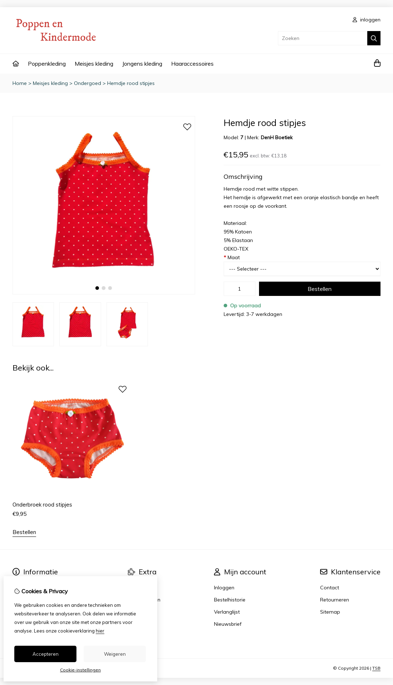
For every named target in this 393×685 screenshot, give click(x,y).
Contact (329, 587)
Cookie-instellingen (80, 670)
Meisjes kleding (94, 63)
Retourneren (334, 599)
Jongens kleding (142, 63)
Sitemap (330, 612)
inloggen (366, 19)
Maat (232, 257)
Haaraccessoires (192, 63)
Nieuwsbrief (228, 624)
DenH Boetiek (277, 137)
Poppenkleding (47, 63)
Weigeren (115, 654)
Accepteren (46, 654)
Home (20, 83)
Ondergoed (87, 83)
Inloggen (224, 587)
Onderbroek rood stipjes (42, 504)
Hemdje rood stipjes (131, 83)
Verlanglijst (227, 612)
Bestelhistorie (229, 599)
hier (100, 631)
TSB (376, 668)
